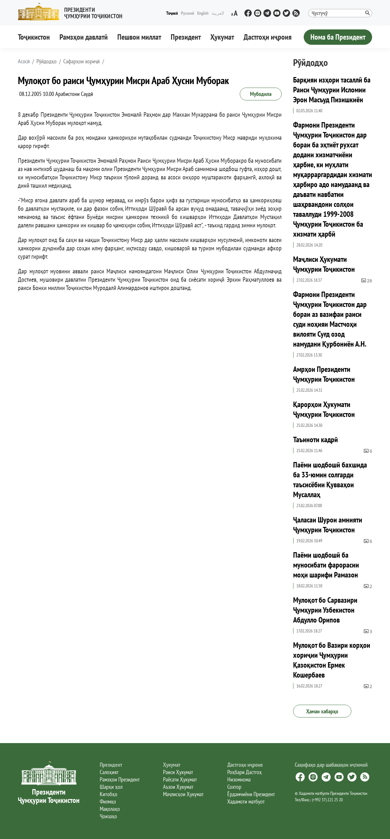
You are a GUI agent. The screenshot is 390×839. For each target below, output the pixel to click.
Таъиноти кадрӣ (315, 439)
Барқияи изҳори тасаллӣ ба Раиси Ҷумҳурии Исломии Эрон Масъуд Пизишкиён (331, 90)
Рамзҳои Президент (120, 779)
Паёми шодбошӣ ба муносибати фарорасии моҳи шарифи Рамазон (326, 565)
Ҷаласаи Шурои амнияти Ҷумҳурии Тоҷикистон (327, 525)
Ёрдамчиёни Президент (251, 794)
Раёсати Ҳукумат (180, 779)
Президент (186, 37)
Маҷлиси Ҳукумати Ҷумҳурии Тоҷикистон (324, 264)
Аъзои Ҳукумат (178, 786)
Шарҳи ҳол (111, 786)
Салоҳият (109, 772)
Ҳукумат (222, 37)
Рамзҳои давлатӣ (83, 37)
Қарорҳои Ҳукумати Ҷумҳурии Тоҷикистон (324, 409)
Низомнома (239, 779)
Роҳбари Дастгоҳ (244, 772)
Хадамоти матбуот (246, 801)
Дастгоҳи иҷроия (268, 37)
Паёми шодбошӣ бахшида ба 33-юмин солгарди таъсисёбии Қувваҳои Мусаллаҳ (330, 479)
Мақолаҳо (110, 808)
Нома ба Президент (337, 37)
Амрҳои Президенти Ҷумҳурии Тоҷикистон (324, 374)
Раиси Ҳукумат (178, 772)
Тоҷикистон (34, 37)
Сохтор (234, 786)
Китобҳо (108, 794)
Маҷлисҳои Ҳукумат (183, 794)
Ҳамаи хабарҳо (322, 711)
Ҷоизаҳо (108, 816)
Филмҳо (108, 801)
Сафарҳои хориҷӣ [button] (81, 61)
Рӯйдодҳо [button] (46, 61)
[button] (73, 12)
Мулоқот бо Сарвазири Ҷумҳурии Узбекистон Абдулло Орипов (325, 610)
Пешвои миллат (139, 37)
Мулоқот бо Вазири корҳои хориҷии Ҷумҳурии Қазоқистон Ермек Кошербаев (331, 660)
